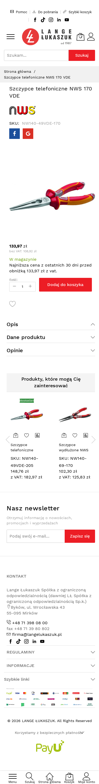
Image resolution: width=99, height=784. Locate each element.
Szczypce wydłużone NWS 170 (73, 450)
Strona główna (17, 71)
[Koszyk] (80, 36)
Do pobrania (45, 12)
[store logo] (46, 36)
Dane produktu (26, 337)
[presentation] (8, 439)
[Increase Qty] (30, 287)
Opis (12, 324)
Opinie (15, 350)
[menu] (11, 37)
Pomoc (18, 12)
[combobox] (36, 55)
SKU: (16, 458)
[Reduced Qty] (14, 287)
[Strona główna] (50, 773)
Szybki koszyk (77, 12)
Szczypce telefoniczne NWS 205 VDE (23, 450)
